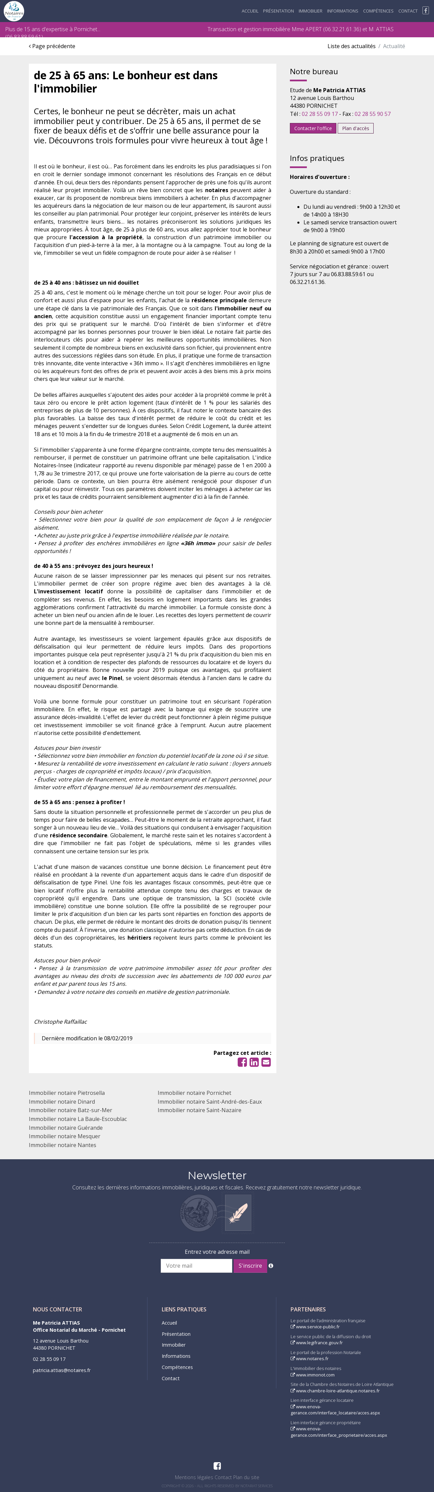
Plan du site (246, 1477)
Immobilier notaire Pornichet (194, 1093)
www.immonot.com (313, 1375)
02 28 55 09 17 (320, 114)
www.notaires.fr (310, 1358)
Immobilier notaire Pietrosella (67, 1093)
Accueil (250, 11)
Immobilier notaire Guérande (66, 1127)
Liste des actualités (352, 46)
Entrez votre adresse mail (217, 1251)
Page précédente (52, 46)
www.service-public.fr (315, 1327)
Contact (408, 11)
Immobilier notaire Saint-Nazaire (199, 1110)
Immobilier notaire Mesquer (64, 1136)
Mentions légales (194, 1477)
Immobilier (310, 11)
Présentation (278, 11)
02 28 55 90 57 (373, 114)
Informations (342, 11)
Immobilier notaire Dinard (62, 1101)
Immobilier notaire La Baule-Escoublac (78, 1119)
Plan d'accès (355, 128)
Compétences (378, 11)
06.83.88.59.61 (24, 37)
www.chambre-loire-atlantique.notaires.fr (335, 1391)
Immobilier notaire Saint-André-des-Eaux (210, 1101)
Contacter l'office (313, 128)
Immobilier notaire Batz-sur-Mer (70, 1110)
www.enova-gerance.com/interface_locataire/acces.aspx (335, 1410)
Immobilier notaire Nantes (62, 1145)
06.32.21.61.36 (342, 29)
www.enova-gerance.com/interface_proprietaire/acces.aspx (339, 1432)
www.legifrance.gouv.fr (317, 1343)
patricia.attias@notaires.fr (62, 1370)
